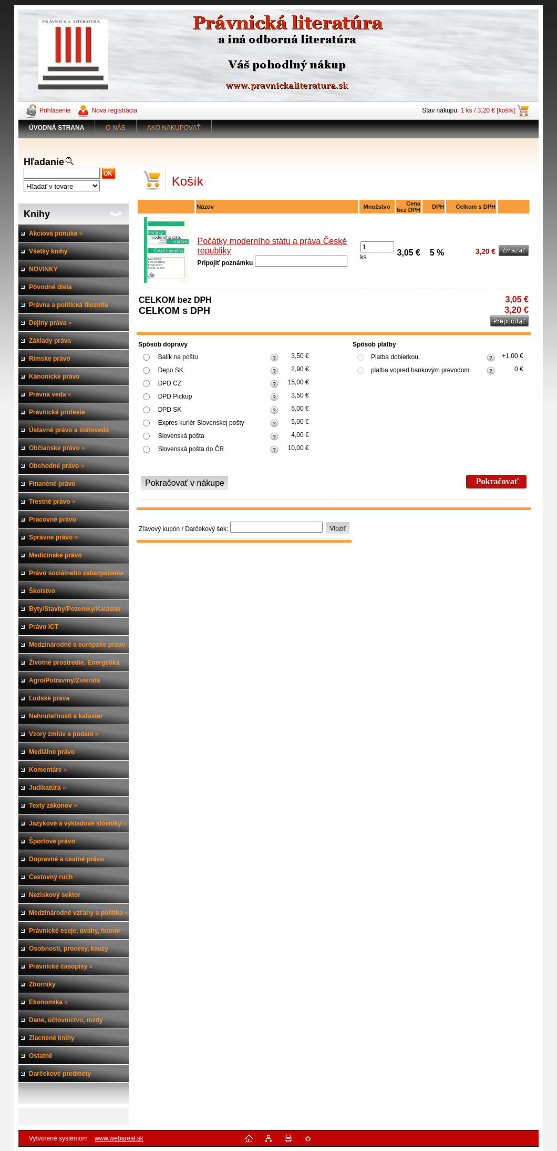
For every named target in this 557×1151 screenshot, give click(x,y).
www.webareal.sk (119, 1138)
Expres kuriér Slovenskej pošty (201, 422)
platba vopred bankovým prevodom (420, 370)
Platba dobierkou (394, 357)
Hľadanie (44, 162)
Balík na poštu (178, 357)
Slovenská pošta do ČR (191, 449)
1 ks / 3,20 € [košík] (488, 110)
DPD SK (170, 409)
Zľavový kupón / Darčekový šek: (183, 529)
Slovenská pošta (181, 436)
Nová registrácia (114, 110)
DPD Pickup (175, 396)
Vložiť (338, 528)
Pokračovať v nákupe (184, 482)
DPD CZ (170, 383)
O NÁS (115, 127)
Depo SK (170, 370)
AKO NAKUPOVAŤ (174, 127)
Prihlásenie (54, 110)
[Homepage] (56, 128)
